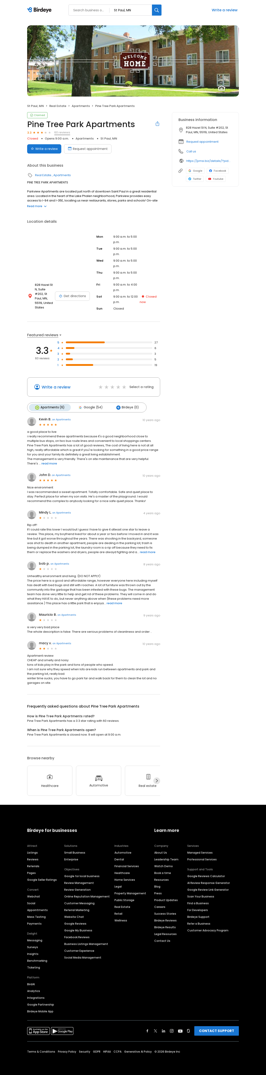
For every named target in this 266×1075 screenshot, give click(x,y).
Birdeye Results (165, 927)
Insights (32, 953)
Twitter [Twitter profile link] (194, 179)
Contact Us (162, 940)
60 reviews (62, 132)
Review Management (79, 882)
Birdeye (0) (126, 407)
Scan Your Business (200, 896)
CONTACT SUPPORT (216, 1030)
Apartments (81, 106)
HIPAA (107, 1051)
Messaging (34, 940)
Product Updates (166, 900)
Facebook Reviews (77, 937)
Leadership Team (166, 859)
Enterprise (71, 859)
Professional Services (202, 859)
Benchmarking (37, 960)
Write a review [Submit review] (44, 149)
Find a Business (198, 903)
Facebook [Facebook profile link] (217, 171)
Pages (31, 872)
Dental (119, 859)
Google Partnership (40, 1004)
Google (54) (89, 407)
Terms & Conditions (41, 1051)
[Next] (156, 780)
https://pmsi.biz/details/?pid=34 (209, 161)
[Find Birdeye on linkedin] (163, 1030)
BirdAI (31, 984)
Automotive (122, 852)
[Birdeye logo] (40, 10)
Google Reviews (75, 923)
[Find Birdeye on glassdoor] (188, 1030)
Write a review (225, 10)
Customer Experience (79, 950)
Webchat (33, 896)
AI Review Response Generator (208, 882)
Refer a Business (198, 923)
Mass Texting (36, 916)
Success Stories (165, 913)
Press (158, 893)
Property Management (130, 893)
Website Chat (74, 916)
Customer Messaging (79, 903)
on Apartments (61, 419)
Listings (32, 852)
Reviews (32, 859)
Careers (159, 906)
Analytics (33, 990)
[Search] (157, 10)
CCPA (117, 1051)
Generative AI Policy (138, 1051)
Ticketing (33, 967)
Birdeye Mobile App (40, 1011)
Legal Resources (165, 933)
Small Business (74, 852)
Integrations (36, 997)
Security (84, 1051)
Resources (161, 879)
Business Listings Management (86, 943)
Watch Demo (163, 866)
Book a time (162, 872)
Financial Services (126, 866)
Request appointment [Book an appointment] (88, 149)
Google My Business (78, 930)
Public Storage (124, 900)
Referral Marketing (76, 910)
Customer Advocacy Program (207, 930)
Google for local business (82, 876)
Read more (37, 206)
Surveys (32, 947)
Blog (157, 886)
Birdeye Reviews (165, 920)
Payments (34, 923)
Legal (118, 886)
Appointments (37, 910)
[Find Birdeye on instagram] (171, 1030)
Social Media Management (82, 957)
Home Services (124, 879)
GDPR (96, 1051)
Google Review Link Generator (208, 889)
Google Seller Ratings (42, 879)
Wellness (120, 920)
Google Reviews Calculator (206, 876)
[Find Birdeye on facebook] (147, 1030)
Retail (118, 913)
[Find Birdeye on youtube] (180, 1030)
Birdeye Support (198, 916)
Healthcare (122, 872)
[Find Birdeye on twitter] (155, 1030)
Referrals (33, 866)
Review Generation (77, 889)
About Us (160, 852)
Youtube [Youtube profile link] (215, 179)
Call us (191, 151)
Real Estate (57, 106)
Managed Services (200, 852)
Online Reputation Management (87, 896)
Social (31, 903)
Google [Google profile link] (195, 171)
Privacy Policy (67, 1051)
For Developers (197, 910)
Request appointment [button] (202, 142)
